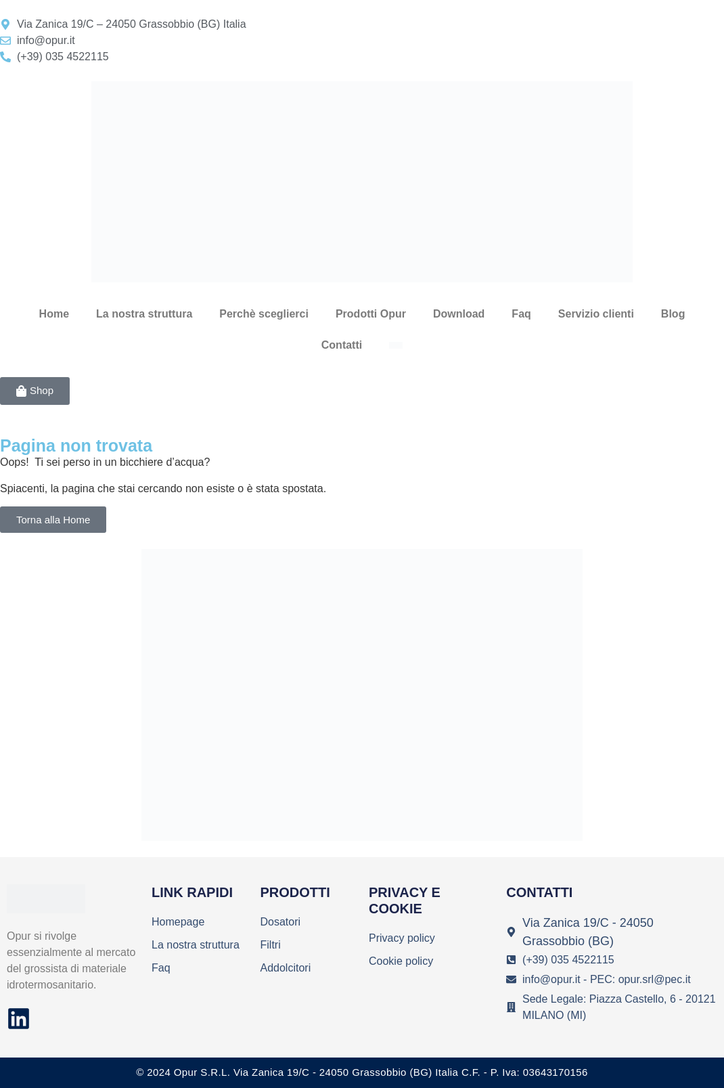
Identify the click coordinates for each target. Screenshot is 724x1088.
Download (458, 314)
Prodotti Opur (371, 314)
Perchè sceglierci (264, 314)
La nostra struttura (144, 314)
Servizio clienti (596, 314)
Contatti (341, 345)
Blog (673, 314)
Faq (521, 314)
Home (54, 314)
